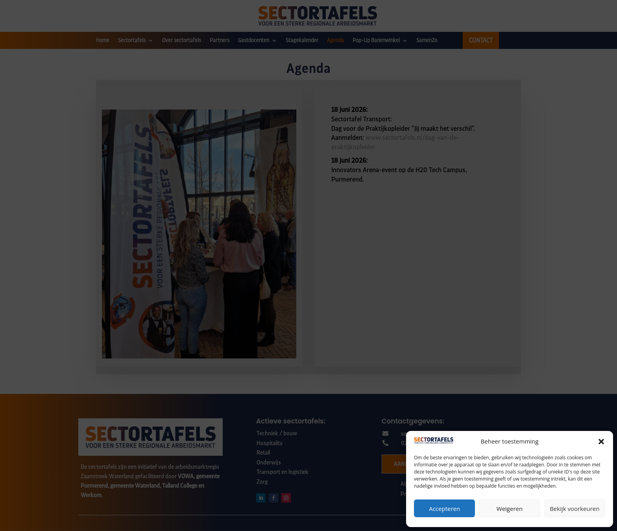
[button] (601, 442)
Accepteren (444, 508)
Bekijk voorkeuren (574, 508)
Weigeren (510, 508)
